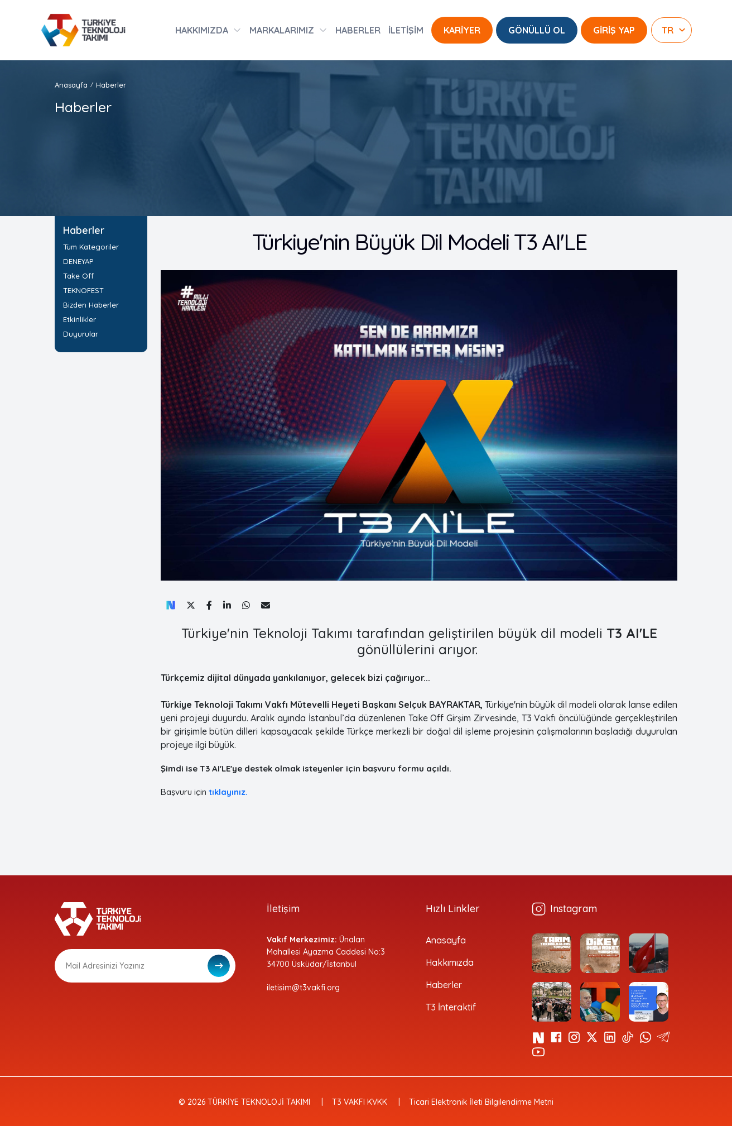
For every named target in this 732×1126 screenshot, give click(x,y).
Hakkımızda (450, 962)
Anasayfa (71, 84)
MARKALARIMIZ (281, 30)
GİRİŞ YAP (614, 30)
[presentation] (139, 1010)
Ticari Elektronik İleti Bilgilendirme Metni (481, 1102)
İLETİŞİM (405, 30)
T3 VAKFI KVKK (359, 1102)
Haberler (111, 84)
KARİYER (462, 30)
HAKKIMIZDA (201, 30)
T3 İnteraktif (451, 1007)
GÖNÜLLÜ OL (536, 30)
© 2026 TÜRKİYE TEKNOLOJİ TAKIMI (244, 1102)
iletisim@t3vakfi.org (303, 988)
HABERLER (358, 30)
